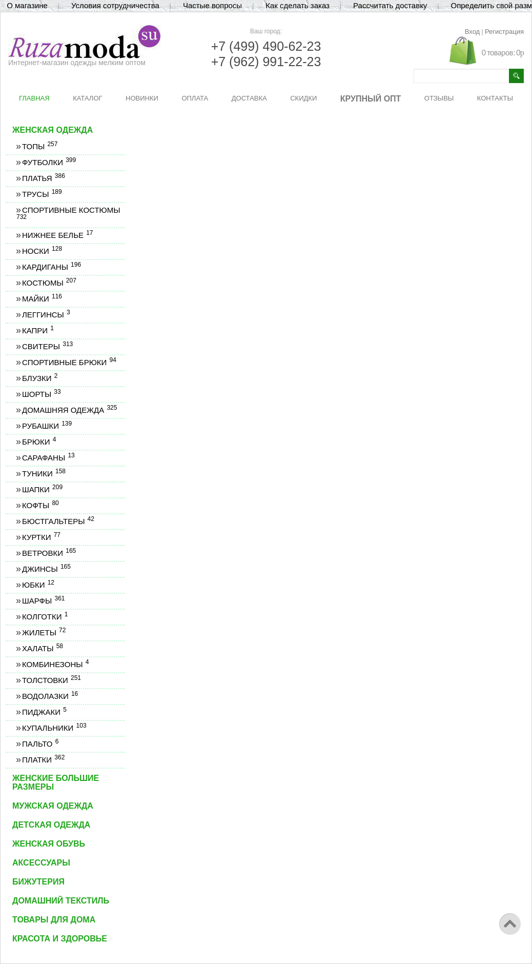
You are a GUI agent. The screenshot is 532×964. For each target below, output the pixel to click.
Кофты (40, 505)
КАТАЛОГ (87, 98)
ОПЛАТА (194, 98)
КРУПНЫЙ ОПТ (370, 98)
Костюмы (49, 282)
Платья (43, 178)
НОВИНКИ (142, 98)
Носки (42, 251)
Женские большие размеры (55, 782)
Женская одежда (52, 130)
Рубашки (46, 425)
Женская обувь (48, 843)
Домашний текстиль (60, 900)
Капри (37, 330)
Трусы (42, 194)
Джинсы (46, 569)
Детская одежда (51, 824)
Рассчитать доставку (390, 5)
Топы (39, 146)
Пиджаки (44, 712)
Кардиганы (51, 267)
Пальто (40, 743)
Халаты (42, 648)
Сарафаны (48, 457)
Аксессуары (41, 862)
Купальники (54, 728)
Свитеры (47, 346)
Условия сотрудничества (115, 5)
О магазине (27, 5)
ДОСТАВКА (249, 98)
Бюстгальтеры (58, 521)
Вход (472, 31)
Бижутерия (38, 881)
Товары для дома (53, 919)
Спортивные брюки (69, 362)
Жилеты (43, 632)
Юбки (38, 584)
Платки (43, 759)
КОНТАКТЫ (495, 98)
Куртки (41, 537)
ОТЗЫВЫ (439, 98)
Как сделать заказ (297, 5)
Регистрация (504, 31)
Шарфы (43, 600)
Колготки (44, 616)
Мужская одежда (52, 805)
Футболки (48, 162)
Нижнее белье (57, 235)
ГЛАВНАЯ (34, 98)
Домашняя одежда (69, 410)
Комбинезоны (55, 664)
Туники (43, 473)
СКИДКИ (303, 98)
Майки (42, 298)
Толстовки (51, 680)
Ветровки (48, 553)
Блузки (39, 378)
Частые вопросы (212, 5)
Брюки (38, 441)
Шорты (41, 394)
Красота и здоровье (59, 938)
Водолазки (49, 696)
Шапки (42, 489)
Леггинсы (46, 314)
